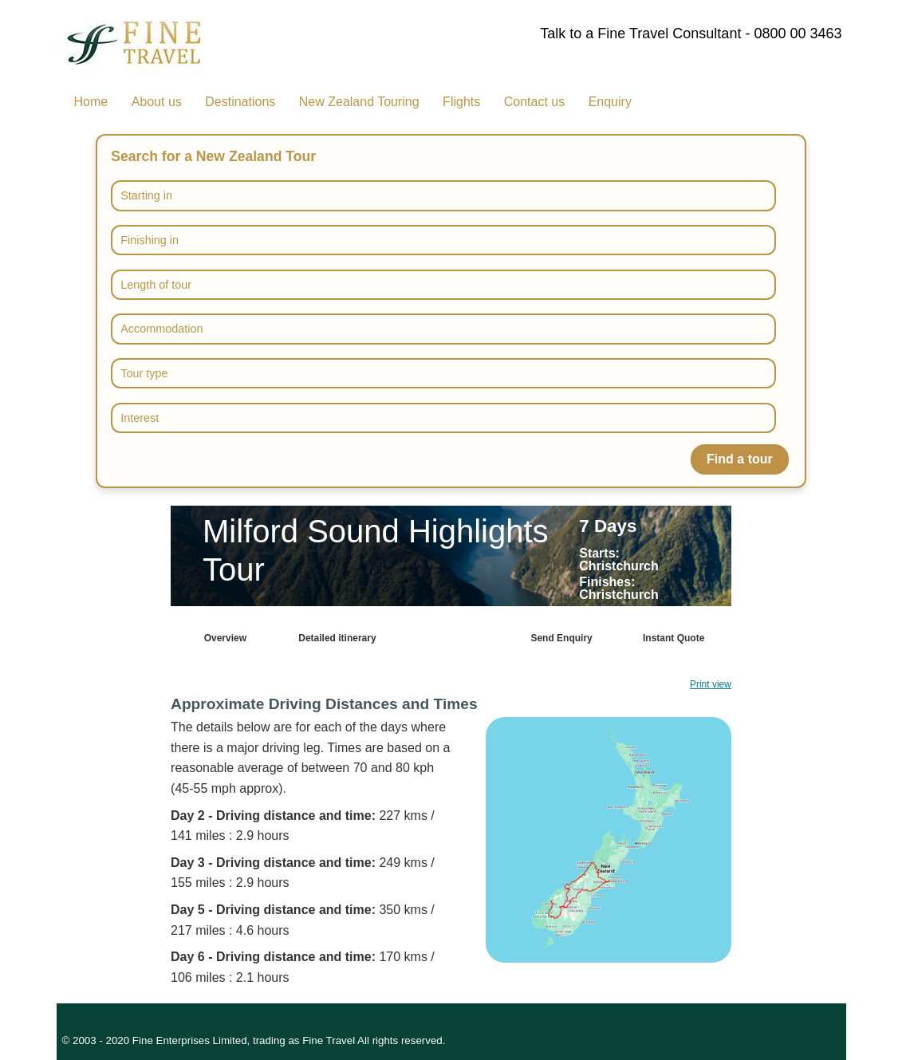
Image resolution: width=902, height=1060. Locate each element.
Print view (710, 684)
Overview (225, 638)
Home (91, 101)
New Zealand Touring (359, 101)
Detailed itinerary (337, 638)
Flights (461, 101)
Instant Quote (673, 638)
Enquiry (610, 101)
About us (157, 101)
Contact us (534, 101)
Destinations (240, 101)
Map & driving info (449, 638)
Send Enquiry (561, 638)
